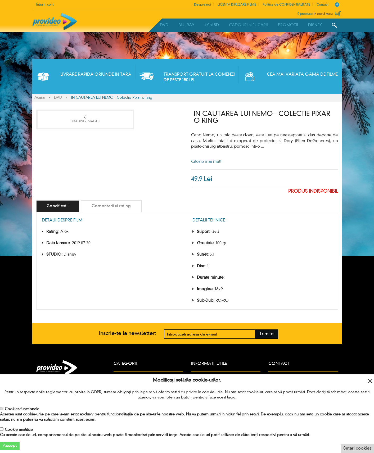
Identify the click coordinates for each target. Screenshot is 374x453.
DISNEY (315, 25)
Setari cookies (357, 448)
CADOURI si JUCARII (248, 25)
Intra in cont (45, 4)
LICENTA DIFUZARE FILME (237, 4)
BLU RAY (186, 25)
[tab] (58, 206)
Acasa (39, 97)
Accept (10, 446)
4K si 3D (211, 25)
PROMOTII (288, 25)
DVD (164, 25)
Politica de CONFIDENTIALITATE (286, 4)
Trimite (266, 334)
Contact (322, 4)
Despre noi (202, 4)
